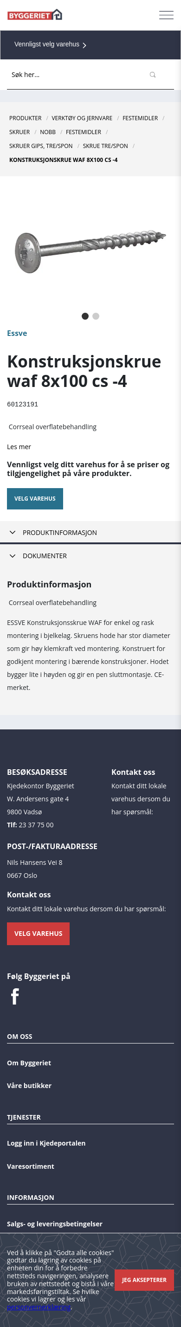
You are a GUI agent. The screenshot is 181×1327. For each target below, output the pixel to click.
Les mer (19, 446)
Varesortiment (30, 1165)
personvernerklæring (39, 1306)
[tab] (90, 532)
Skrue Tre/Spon (105, 146)
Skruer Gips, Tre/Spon (41, 146)
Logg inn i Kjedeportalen (46, 1142)
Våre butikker (29, 1085)
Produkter (25, 118)
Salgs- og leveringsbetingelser (55, 1223)
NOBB (48, 132)
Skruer (19, 132)
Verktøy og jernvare (82, 118)
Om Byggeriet (29, 1062)
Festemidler (140, 118)
